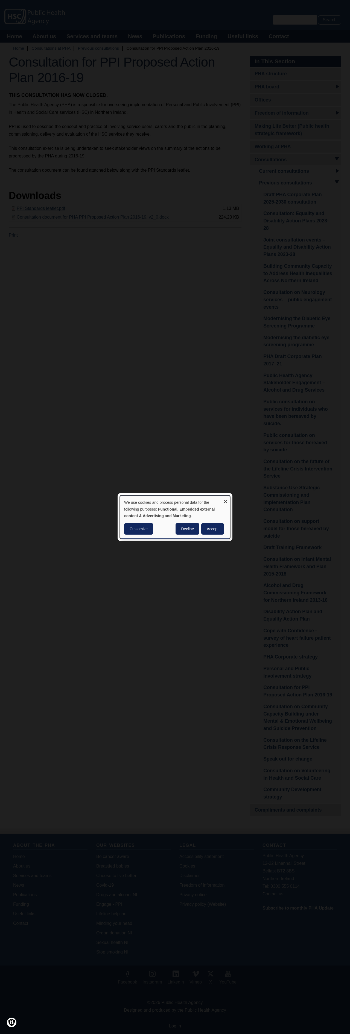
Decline (187, 529)
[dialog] (175, 517)
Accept (212, 529)
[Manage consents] (11, 1022)
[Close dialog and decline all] (225, 499)
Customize (139, 529)
